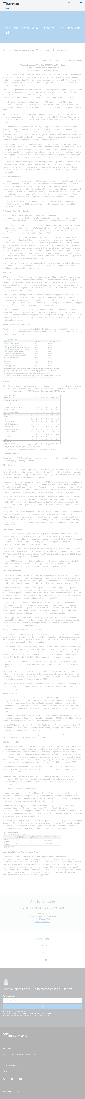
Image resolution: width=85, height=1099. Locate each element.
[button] (81, 3)
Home (7, 8)
